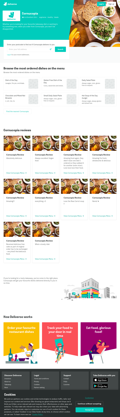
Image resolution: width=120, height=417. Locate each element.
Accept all (89, 410)
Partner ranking (39, 388)
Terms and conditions (41, 379)
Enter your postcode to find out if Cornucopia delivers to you (31, 44)
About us (7, 382)
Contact (66, 379)
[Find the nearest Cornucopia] (17, 111)
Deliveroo (10, 4)
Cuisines (67, 385)
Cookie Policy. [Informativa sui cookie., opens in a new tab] (37, 414)
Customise (89, 398)
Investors (7, 379)
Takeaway (7, 385)
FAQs (65, 382)
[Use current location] (50, 49)
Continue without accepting (89, 404)
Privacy (36, 382)
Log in (9, 55)
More (6, 388)
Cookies (37, 385)
